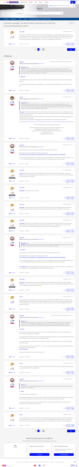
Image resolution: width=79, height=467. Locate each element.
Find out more (40, 63)
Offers (46, 2)
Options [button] (71, 23)
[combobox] (42, 13)
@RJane (22, 321)
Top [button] (76, 462)
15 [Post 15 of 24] (21, 425)
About (40, 2)
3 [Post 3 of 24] (21, 138)
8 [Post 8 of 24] (21, 230)
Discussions (23, 2)
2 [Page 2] (40, 49)
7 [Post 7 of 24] (21, 213)
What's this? (12, 37)
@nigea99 (21, 190)
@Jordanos (21, 223)
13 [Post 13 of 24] (21, 372)
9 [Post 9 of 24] (21, 272)
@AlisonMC (23, 67)
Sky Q (39, 8)
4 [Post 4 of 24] (21, 163)
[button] (73, 31)
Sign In (72, 2)
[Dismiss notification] (74, 6)
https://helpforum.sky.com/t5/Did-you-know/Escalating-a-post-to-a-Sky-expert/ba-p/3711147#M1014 (42, 154)
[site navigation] (4, 2)
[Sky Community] (12, 2)
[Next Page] (43, 49)
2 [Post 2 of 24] (21, 90)
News (30, 2)
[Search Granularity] (20, 13)
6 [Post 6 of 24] (21, 197)
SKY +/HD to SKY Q (23, 349)
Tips (36, 2)
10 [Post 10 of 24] (21, 290)
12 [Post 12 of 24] (21, 356)
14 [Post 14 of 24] (21, 408)
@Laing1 (21, 173)
